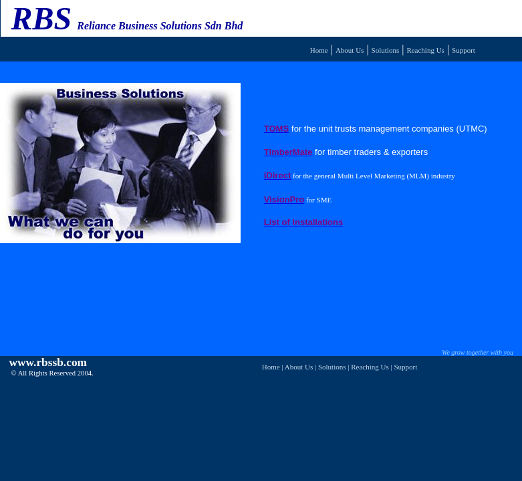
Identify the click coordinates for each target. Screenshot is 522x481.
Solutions (386, 50)
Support (463, 50)
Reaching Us (425, 50)
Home (319, 50)
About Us (350, 50)
